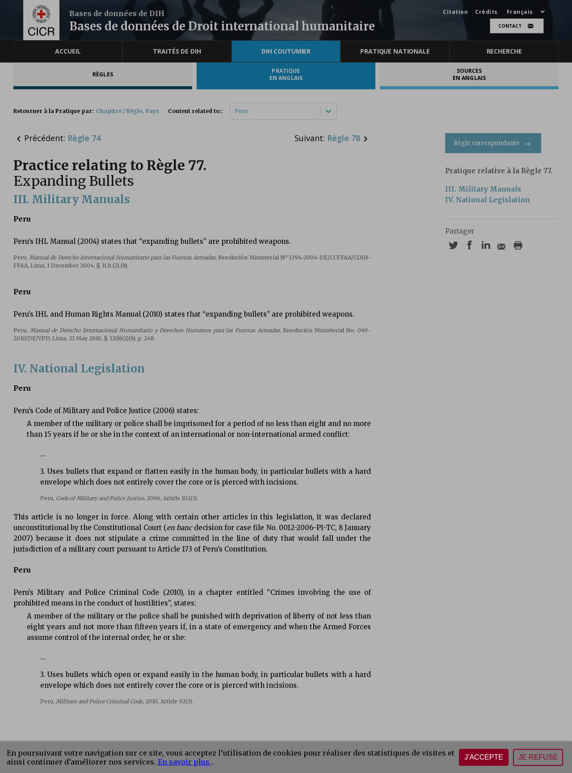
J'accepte (483, 757)
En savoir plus (184, 761)
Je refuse (538, 757)
